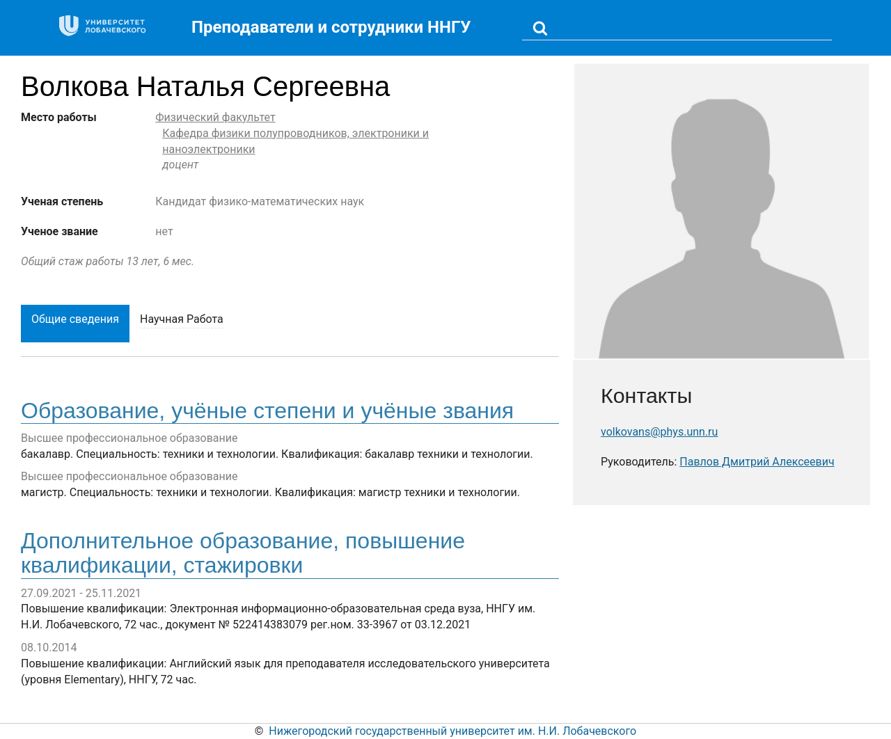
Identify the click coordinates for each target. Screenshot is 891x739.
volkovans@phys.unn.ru (659, 431)
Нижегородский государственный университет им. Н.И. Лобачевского (452, 731)
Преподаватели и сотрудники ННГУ (331, 27)
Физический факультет (215, 117)
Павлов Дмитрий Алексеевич (756, 461)
